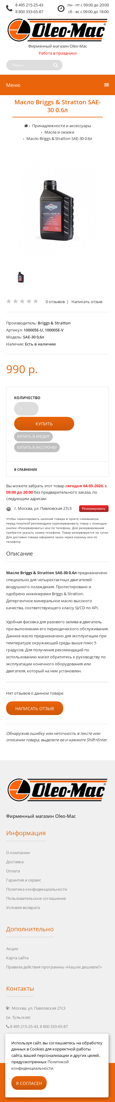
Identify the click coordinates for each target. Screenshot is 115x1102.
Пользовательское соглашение (36, 898)
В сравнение (25, 469)
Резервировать (93, 508)
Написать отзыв (86, 301)
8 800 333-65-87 (29, 11)
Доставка (15, 861)
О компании (18, 852)
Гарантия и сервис (23, 880)
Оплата (13, 871)
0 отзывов (55, 301)
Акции (12, 948)
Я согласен (29, 1083)
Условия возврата (23, 907)
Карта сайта (17, 958)
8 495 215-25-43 (29, 5)
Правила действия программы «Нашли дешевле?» (54, 967)
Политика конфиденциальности (36, 889)
